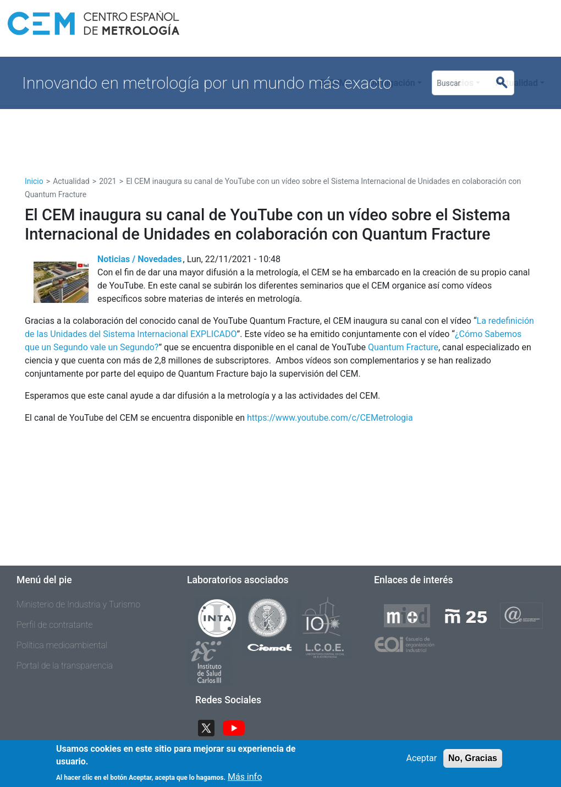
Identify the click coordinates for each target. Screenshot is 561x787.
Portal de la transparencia (64, 665)
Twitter (210, 727)
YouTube (238, 727)
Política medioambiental (61, 645)
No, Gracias (472, 762)
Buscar (506, 83)
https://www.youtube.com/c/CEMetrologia (330, 418)
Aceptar (421, 762)
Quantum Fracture (403, 347)
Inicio (34, 181)
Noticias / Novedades (139, 259)
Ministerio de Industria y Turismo (78, 604)
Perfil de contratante (54, 625)
